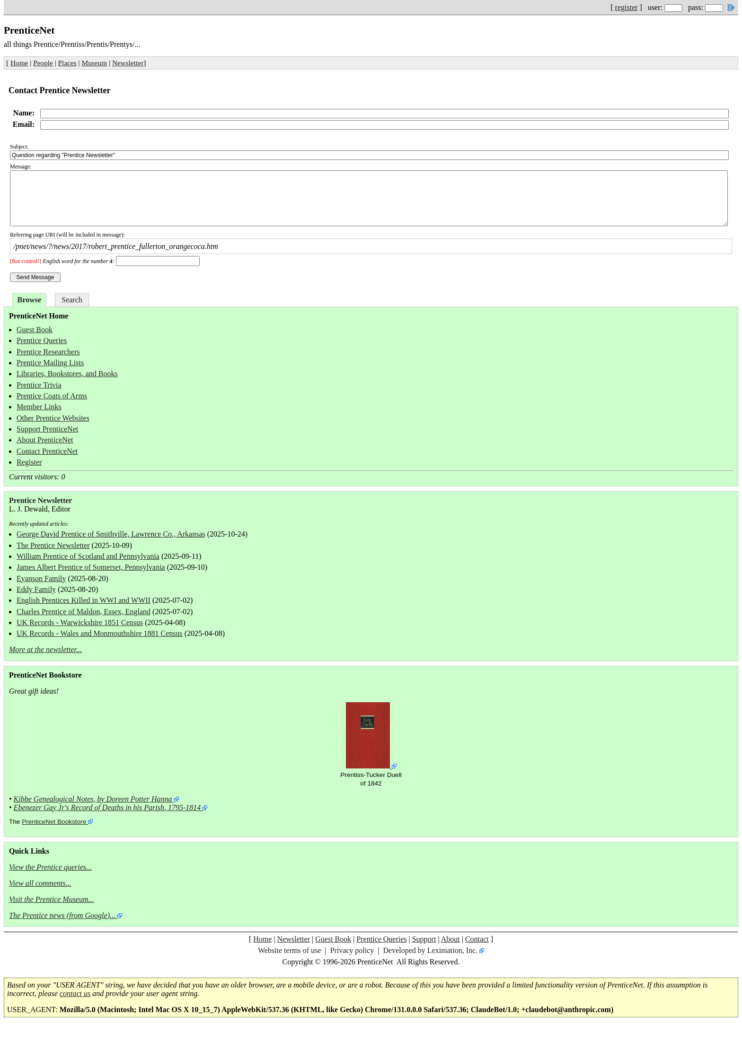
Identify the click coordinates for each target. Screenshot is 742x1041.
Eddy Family (36, 589)
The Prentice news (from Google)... (62, 915)
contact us (75, 993)
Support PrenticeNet (47, 429)
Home (19, 63)
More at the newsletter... (45, 649)
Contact (477, 939)
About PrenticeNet (45, 440)
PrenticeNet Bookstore (54, 821)
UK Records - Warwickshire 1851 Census (80, 622)
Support (424, 939)
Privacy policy (352, 950)
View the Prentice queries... (50, 867)
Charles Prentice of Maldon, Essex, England (83, 612)
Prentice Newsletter (40, 500)
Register (29, 462)
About (450, 939)
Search (72, 300)
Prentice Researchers (48, 352)
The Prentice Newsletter (53, 545)
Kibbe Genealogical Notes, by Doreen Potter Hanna (93, 799)
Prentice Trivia (39, 385)
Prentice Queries (42, 340)
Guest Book (35, 330)
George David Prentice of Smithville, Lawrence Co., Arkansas (111, 534)
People (43, 63)
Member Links (39, 407)
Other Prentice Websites (53, 418)
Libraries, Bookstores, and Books (67, 374)
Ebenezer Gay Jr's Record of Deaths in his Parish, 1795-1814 (107, 807)
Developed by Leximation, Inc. (430, 950)
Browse (29, 300)
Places (67, 63)
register (626, 7)
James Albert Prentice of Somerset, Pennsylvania (91, 567)
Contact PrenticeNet (47, 451)
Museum (94, 63)
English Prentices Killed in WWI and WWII (83, 600)
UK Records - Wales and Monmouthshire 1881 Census (100, 633)
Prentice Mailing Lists (50, 363)
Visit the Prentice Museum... (51, 899)
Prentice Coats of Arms (52, 396)
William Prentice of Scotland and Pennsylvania (88, 556)
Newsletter (127, 63)
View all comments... (40, 883)
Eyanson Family (41, 578)
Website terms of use (289, 950)
